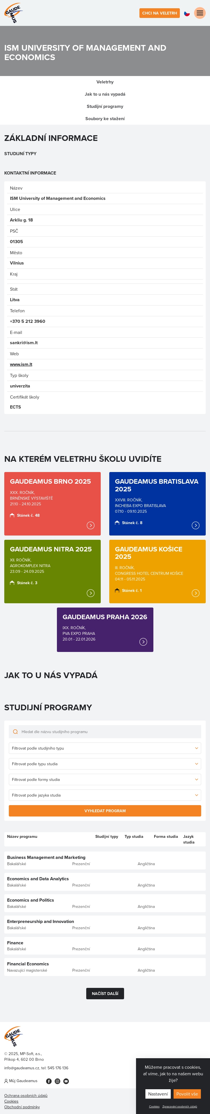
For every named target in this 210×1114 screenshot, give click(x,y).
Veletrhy (105, 82)
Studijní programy (105, 106)
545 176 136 (58, 1068)
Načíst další (105, 993)
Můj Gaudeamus (21, 1081)
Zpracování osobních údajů (179, 1106)
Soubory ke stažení (105, 118)
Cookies (154, 1106)
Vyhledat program (105, 811)
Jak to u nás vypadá (105, 94)
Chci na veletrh (159, 13)
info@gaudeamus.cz (21, 1068)
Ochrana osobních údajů (26, 1095)
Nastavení (158, 1094)
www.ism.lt (21, 364)
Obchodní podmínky (22, 1107)
